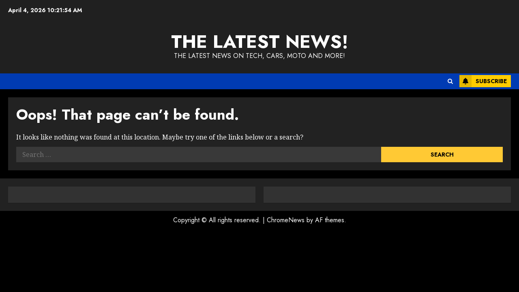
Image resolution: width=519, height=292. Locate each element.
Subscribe (483, 81)
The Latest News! (259, 41)
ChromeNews (286, 220)
